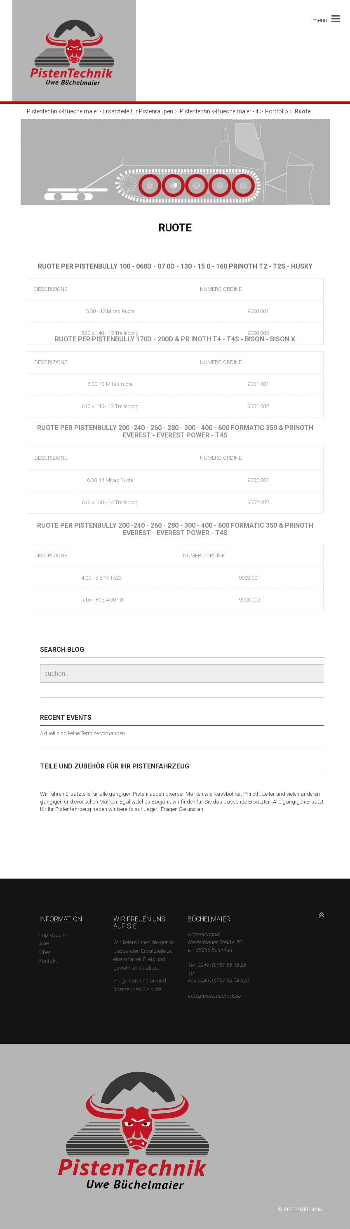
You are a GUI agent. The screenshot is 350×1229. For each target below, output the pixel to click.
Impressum (52, 935)
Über (45, 952)
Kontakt (48, 961)
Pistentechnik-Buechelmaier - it (219, 111)
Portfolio (276, 111)
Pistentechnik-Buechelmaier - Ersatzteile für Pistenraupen (100, 111)
